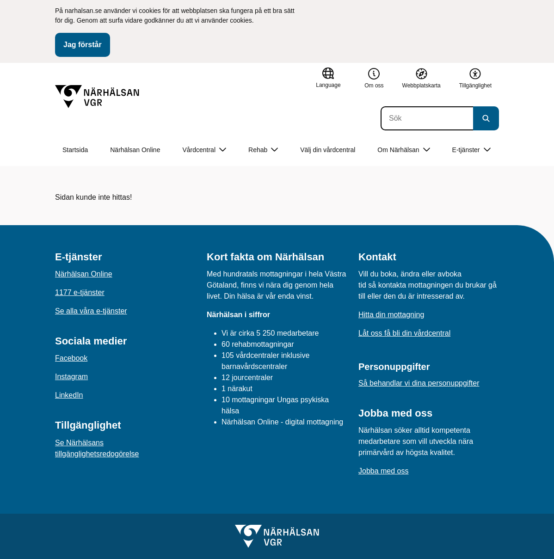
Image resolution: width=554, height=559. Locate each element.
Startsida (75, 150)
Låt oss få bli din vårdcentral (404, 333)
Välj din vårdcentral (327, 150)
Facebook (71, 358)
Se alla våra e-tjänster (91, 311)
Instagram (71, 377)
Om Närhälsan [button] (403, 150)
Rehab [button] (263, 150)
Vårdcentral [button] (204, 150)
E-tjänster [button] (471, 150)
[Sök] (427, 118)
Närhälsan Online (135, 150)
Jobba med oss (383, 471)
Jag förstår (82, 45)
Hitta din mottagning (391, 315)
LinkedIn (69, 395)
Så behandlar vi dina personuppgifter (419, 383)
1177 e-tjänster (80, 292)
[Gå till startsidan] (97, 96)
